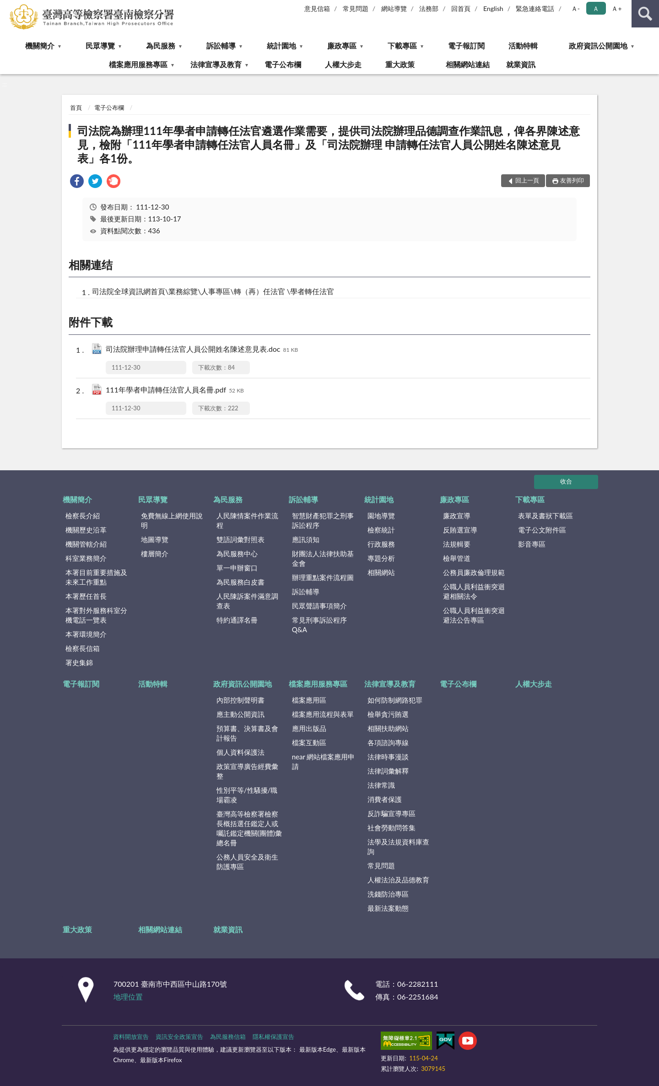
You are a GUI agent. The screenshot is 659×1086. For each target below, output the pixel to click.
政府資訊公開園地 (598, 45)
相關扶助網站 (388, 728)
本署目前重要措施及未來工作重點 (96, 577)
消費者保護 (384, 799)
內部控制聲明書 (240, 700)
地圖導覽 (154, 539)
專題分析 (381, 558)
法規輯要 (456, 544)
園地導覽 (381, 515)
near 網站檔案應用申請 (323, 761)
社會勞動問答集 (391, 827)
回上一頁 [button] (527, 180)
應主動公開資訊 (240, 714)
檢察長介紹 (82, 515)
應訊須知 (305, 539)
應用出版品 (309, 728)
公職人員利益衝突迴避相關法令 (474, 591)
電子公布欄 (283, 64)
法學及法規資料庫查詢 (398, 846)
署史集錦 (79, 662)
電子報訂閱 (466, 45)
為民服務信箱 (228, 1036)
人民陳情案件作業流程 (247, 520)
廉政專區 (342, 45)
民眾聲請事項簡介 (319, 606)
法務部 (428, 8)
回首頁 (460, 8)
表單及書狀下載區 (545, 515)
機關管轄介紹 (86, 544)
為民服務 (160, 45)
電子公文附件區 (542, 530)
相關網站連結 (468, 64)
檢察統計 (381, 530)
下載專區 (402, 45)
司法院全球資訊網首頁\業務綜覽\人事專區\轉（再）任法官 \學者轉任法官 (213, 291)
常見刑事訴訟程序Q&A (319, 625)
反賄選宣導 (460, 530)
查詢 (645, 13)
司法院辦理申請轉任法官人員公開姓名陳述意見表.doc (202, 349)
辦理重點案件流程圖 (323, 577)
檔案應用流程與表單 (323, 714)
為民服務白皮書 (240, 582)
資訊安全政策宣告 (179, 1036)
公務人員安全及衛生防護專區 (247, 862)
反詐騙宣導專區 (391, 813)
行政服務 (381, 544)
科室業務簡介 (86, 558)
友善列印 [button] (572, 180)
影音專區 (532, 544)
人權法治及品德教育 (398, 880)
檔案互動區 (309, 742)
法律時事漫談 (388, 757)
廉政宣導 (456, 515)
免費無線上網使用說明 (172, 520)
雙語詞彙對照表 (240, 539)
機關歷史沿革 (86, 530)
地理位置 (128, 996)
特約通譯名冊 (237, 620)
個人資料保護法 (240, 752)
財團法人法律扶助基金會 (323, 558)
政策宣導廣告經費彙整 (247, 771)
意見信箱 (317, 8)
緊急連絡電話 (535, 8)
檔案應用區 (309, 700)
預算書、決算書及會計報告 (247, 733)
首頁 (76, 107)
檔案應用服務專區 (138, 64)
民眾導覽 (100, 45)
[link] (77, 182)
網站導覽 (394, 8)
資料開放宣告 (131, 1036)
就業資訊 (520, 64)
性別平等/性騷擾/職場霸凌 (247, 795)
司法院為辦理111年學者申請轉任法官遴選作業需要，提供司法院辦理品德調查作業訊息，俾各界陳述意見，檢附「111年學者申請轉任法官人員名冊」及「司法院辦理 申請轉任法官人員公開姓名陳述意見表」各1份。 (328, 144)
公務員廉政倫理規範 (474, 572)
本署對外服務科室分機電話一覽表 (96, 615)
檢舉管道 (456, 558)
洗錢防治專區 (388, 894)
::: (7, 7)
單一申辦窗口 (237, 568)
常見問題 (355, 8)
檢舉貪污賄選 (388, 714)
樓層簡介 (154, 553)
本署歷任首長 (86, 596)
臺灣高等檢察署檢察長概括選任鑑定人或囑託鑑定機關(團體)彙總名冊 (249, 828)
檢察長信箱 (82, 648)
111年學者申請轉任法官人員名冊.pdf (175, 390)
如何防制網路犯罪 (394, 700)
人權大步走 (343, 64)
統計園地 (281, 45)
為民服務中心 (237, 553)
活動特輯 (523, 45)
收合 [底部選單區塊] (566, 481)
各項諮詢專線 (388, 742)
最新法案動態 (388, 908)
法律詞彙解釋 (388, 771)
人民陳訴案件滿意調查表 (247, 601)
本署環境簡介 (86, 634)
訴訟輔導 (221, 45)
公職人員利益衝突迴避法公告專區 (474, 615)
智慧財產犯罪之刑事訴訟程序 (323, 520)
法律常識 (381, 785)
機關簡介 (39, 45)
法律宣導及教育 (216, 64)
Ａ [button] (596, 8)
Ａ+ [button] (616, 8)
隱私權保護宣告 (273, 1036)
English (493, 8)
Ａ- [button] (575, 8)
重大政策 (400, 64)
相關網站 (381, 572)
